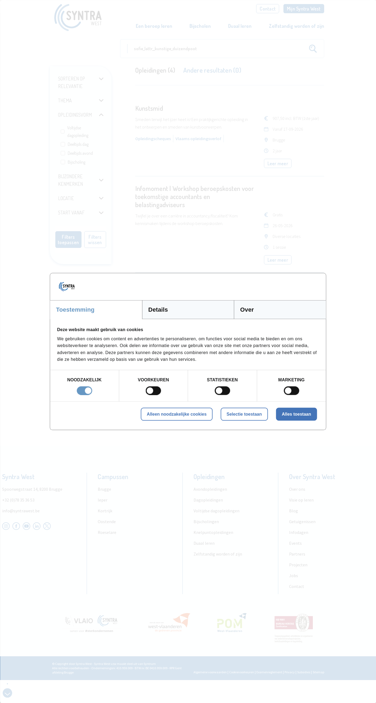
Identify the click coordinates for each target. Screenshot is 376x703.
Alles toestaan (296, 414)
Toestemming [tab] (75, 309)
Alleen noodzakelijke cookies (176, 414)
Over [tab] (247, 309)
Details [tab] (158, 309)
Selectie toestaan (244, 414)
